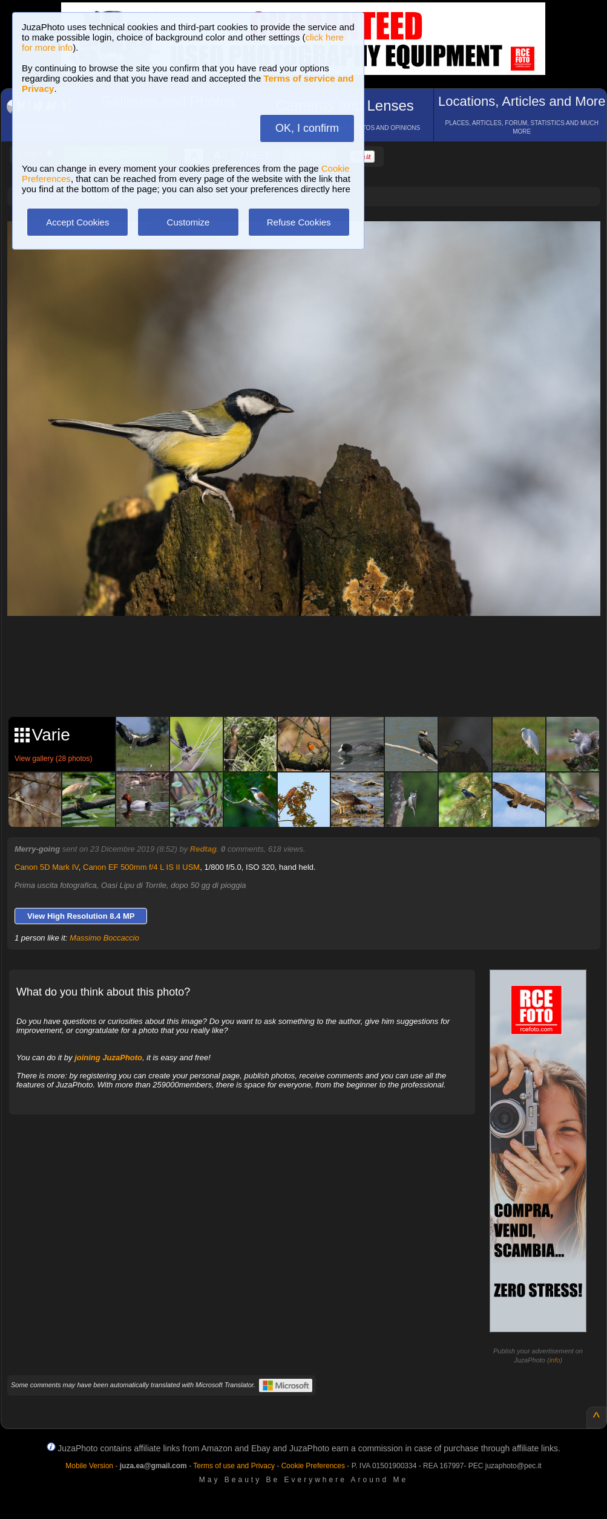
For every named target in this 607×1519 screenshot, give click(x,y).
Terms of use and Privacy (234, 1466)
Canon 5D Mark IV (47, 867)
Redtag (203, 848)
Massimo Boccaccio (104, 937)
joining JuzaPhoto (108, 1057)
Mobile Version (89, 1466)
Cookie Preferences (313, 1466)
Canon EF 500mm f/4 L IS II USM (141, 867)
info (555, 1360)
